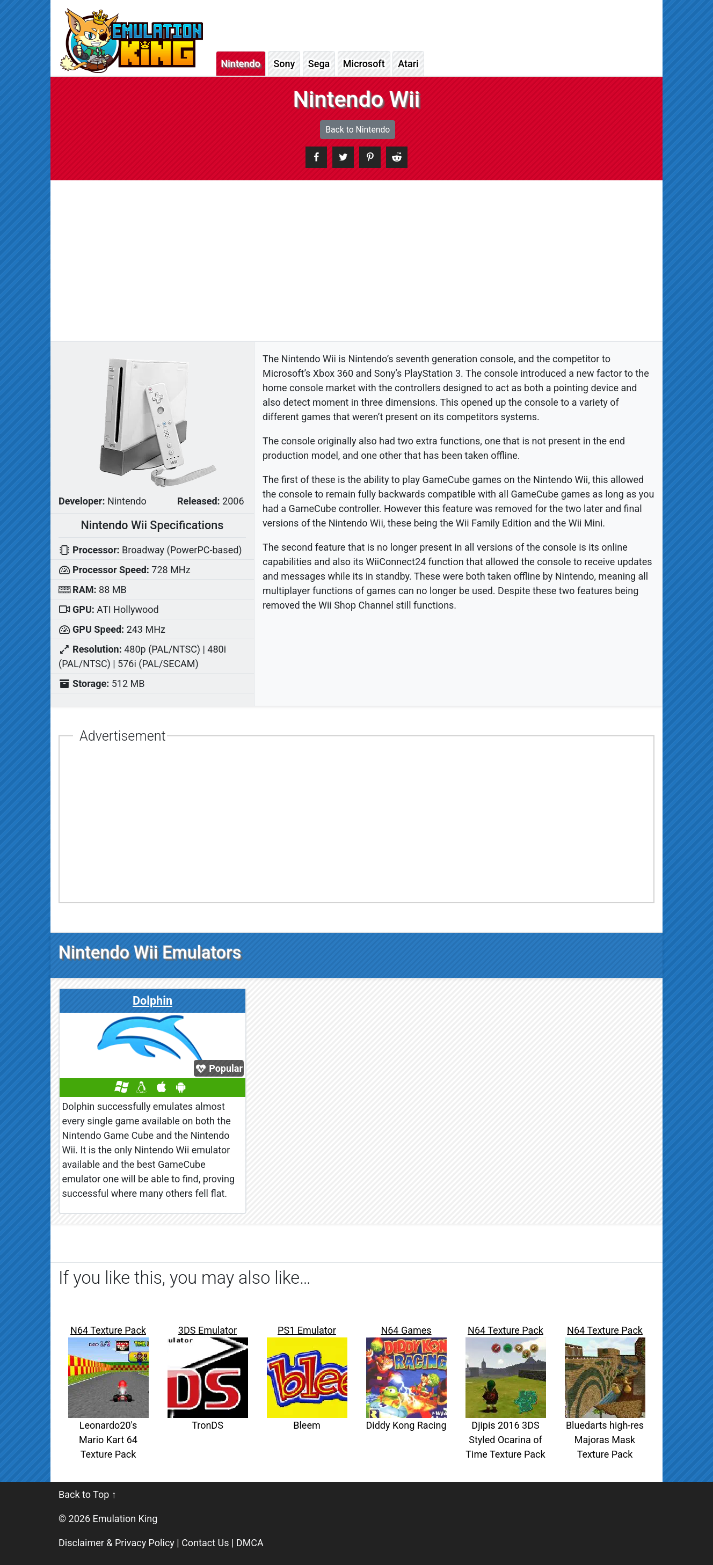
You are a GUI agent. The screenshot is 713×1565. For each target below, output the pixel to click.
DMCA (250, 1542)
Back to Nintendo (357, 130)
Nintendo (240, 63)
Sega (319, 63)
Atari (408, 63)
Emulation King (125, 1518)
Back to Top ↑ (88, 1494)
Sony (284, 63)
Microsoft (364, 63)
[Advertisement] (356, 261)
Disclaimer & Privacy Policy (116, 1542)
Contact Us (205, 1542)
